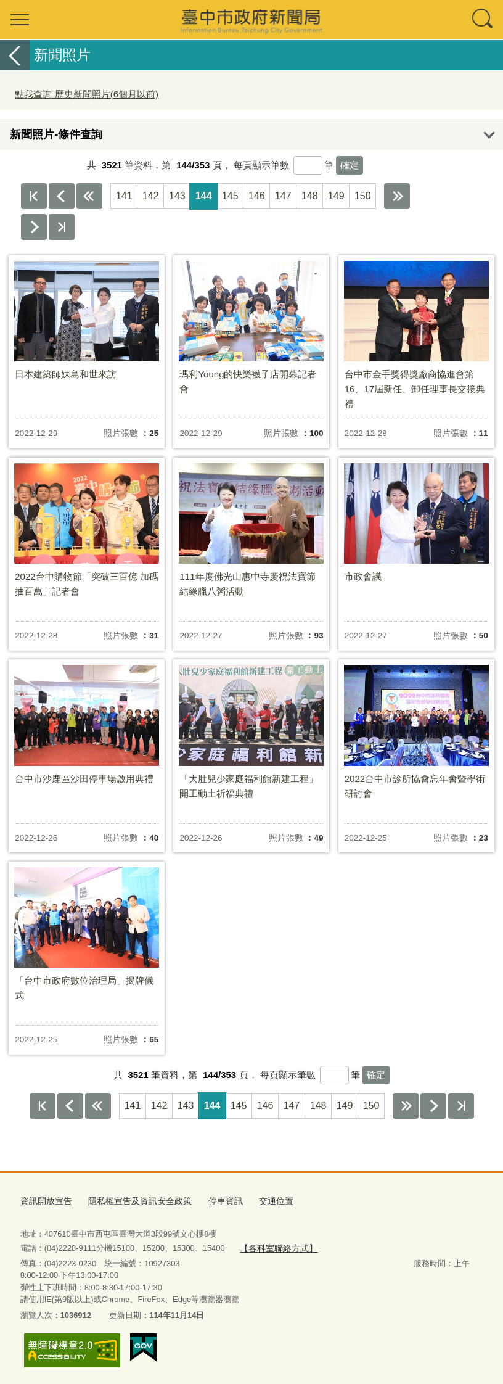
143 (177, 196)
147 (283, 196)
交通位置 (261, 1200)
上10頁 (89, 196)
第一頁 (34, 196)
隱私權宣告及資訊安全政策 (132, 1200)
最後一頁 (62, 227)
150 (362, 196)
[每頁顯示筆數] (307, 165)
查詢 (483, 19)
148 (309, 196)
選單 (19, 19)
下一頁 (34, 227)
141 (124, 196)
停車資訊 (213, 1200)
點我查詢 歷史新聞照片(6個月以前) (86, 94)
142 (150, 196)
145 (230, 196)
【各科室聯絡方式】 (276, 1247)
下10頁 (397, 196)
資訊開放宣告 (44, 1200)
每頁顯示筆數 (261, 165)
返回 (15, 55)
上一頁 (62, 196)
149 (336, 196)
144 (203, 196)
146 (256, 196)
